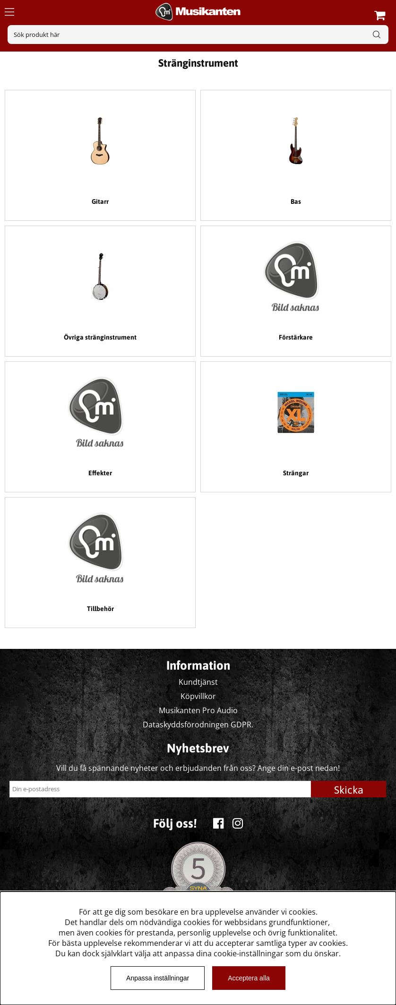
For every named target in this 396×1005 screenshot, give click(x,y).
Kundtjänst (198, 682)
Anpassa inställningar (157, 978)
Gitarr (100, 201)
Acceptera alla (249, 978)
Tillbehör (100, 608)
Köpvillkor (198, 696)
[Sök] (198, 34)
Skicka (348, 790)
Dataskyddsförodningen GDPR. (198, 724)
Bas (296, 201)
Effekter (100, 473)
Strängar (296, 473)
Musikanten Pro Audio (198, 710)
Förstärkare (296, 337)
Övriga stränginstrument (100, 337)
